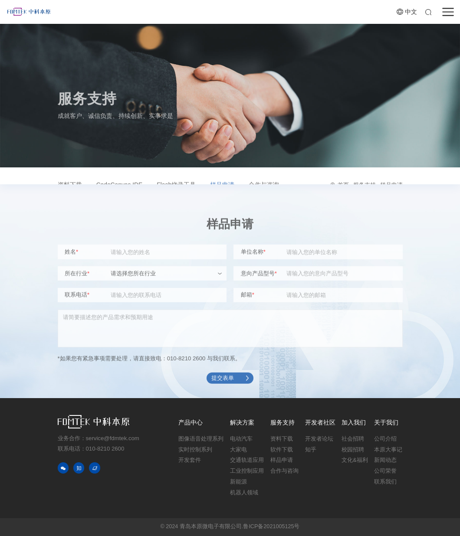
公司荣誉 (385, 471)
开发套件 (189, 460)
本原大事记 (388, 450)
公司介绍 (385, 439)
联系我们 (385, 482)
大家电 (238, 450)
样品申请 (281, 460)
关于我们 (386, 422)
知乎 (310, 450)
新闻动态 (385, 460)
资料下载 (281, 439)
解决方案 (242, 422)
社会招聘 (353, 439)
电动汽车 (241, 439)
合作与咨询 (284, 471)
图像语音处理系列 (200, 439)
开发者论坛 (319, 439)
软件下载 (281, 450)
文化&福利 (355, 460)
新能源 (238, 482)
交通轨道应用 (247, 460)
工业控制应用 (247, 471)
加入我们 (354, 422)
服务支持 (282, 422)
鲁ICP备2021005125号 (271, 526)
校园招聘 (353, 450)
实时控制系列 (195, 450)
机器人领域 (244, 493)
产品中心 (190, 422)
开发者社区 (320, 422)
